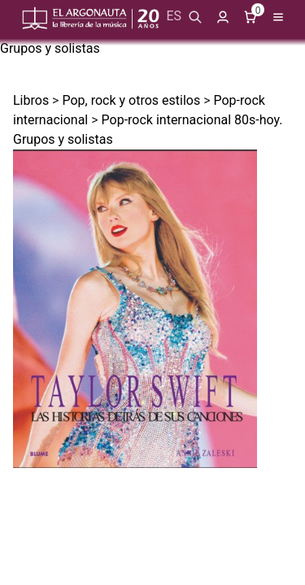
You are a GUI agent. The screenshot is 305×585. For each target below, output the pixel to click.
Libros (31, 100)
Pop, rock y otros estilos (131, 100)
